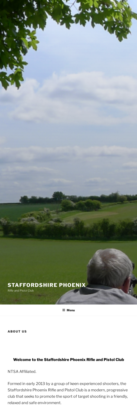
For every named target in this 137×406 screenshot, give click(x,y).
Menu (68, 310)
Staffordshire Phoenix (47, 285)
